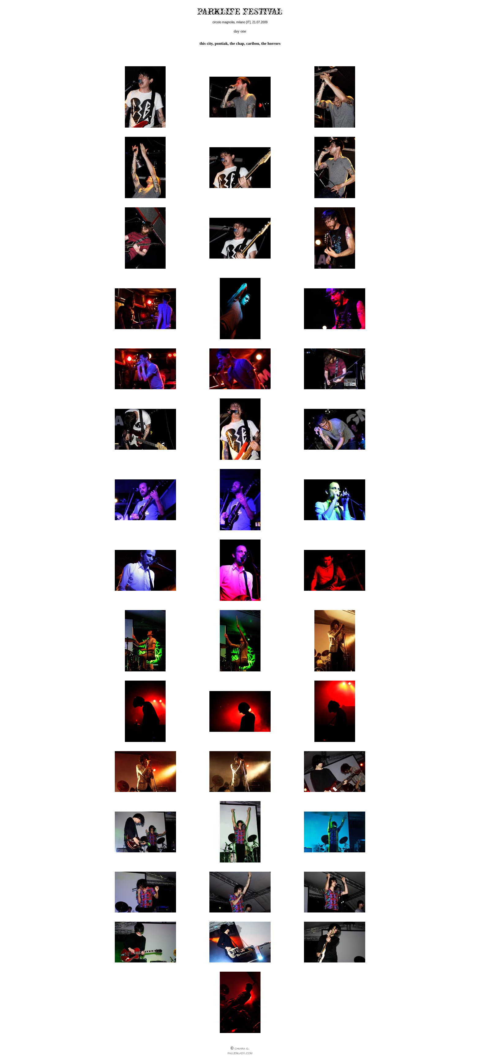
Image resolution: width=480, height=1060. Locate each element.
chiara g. (241, 1048)
